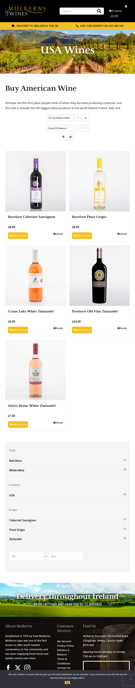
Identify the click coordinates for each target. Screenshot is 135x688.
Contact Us (63, 668)
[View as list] (70, 136)
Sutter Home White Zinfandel (32, 406)
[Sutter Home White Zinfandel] (35, 370)
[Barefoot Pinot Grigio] (99, 181)
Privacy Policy (65, 645)
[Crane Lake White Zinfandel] (35, 276)
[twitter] (18, 668)
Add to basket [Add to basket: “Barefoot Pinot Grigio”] (83, 235)
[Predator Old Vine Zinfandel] (99, 276)
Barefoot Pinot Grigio (89, 217)
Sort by (59, 117)
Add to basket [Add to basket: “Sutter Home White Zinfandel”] (19, 424)
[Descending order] (85, 117)
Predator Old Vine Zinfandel (95, 311)
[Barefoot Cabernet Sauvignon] (35, 181)
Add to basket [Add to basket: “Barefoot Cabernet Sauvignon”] (19, 235)
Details (59, 233)
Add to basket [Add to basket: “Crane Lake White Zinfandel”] (19, 329)
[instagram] (27, 668)
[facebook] (8, 668)
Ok (67, 682)
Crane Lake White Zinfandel (31, 311)
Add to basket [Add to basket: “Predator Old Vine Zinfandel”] (83, 329)
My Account (64, 641)
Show (58, 128)
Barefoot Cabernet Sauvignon (31, 217)
